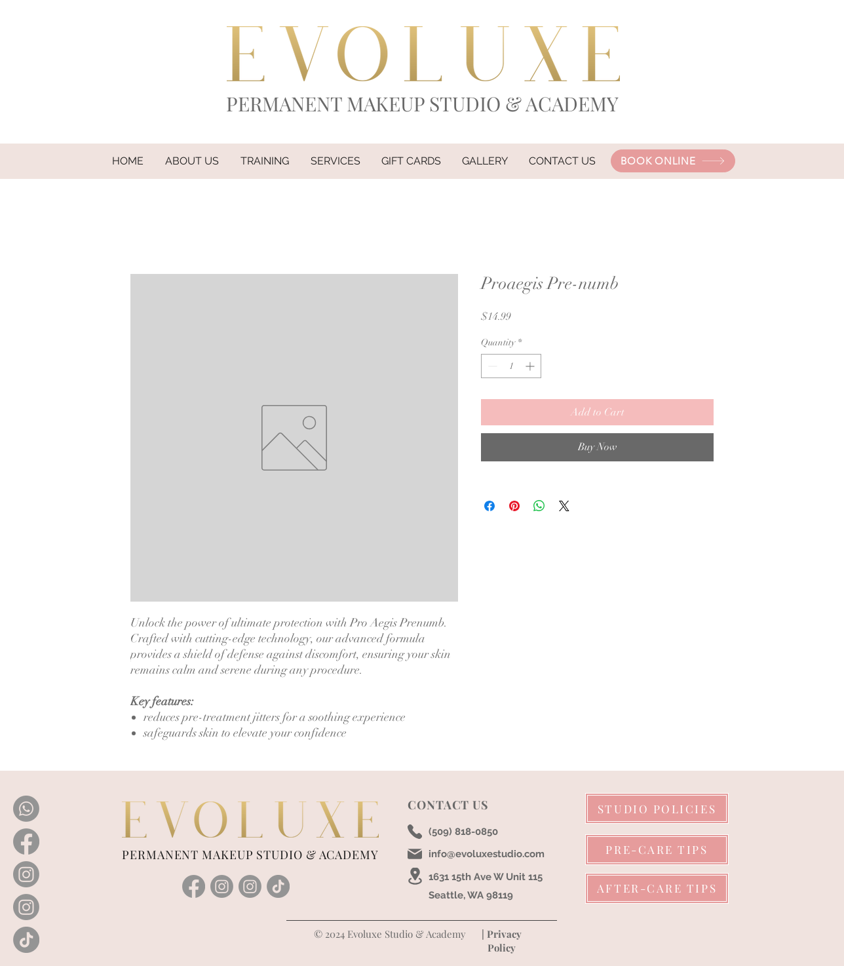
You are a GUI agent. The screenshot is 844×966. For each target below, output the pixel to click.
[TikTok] (26, 940)
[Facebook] (26, 841)
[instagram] (221, 886)
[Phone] (415, 831)
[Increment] (531, 366)
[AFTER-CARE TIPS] (657, 888)
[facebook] (193, 886)
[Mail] (415, 854)
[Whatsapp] (26, 809)
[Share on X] (564, 506)
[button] (335, 161)
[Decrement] (491, 366)
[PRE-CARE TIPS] (657, 849)
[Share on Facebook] (489, 506)
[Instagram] (26, 874)
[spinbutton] (511, 366)
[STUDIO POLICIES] (657, 808)
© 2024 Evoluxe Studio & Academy (388, 933)
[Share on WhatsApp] (539, 506)
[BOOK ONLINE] (673, 160)
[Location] (415, 876)
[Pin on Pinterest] (514, 506)
